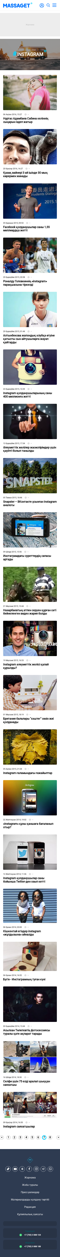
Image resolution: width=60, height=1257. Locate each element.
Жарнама (30, 1177)
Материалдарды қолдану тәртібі (30, 1199)
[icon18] (30, 1161)
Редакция (30, 1206)
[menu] (54, 5)
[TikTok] (8, 1168)
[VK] (22, 1168)
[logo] (17, 5)
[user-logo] (41, 7)
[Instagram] (36, 1168)
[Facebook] (29, 1168)
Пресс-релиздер (30, 1192)
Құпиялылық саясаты (30, 1214)
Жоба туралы (30, 1184)
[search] (48, 5)
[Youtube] (15, 1168)
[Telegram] (43, 1168)
